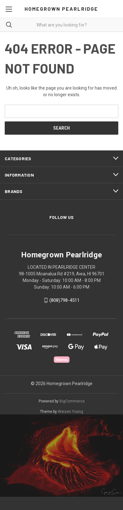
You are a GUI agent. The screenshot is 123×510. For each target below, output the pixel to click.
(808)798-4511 (64, 300)
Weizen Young (70, 411)
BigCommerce (72, 401)
